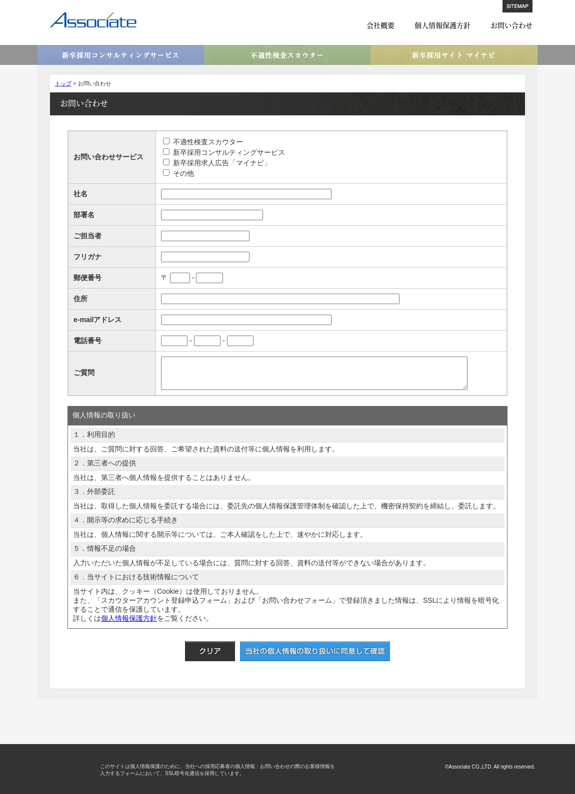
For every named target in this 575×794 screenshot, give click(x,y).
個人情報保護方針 (442, 25)
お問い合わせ (511, 25)
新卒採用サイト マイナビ (454, 55)
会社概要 (380, 25)
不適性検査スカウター (287, 55)
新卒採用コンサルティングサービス (121, 55)
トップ (63, 83)
